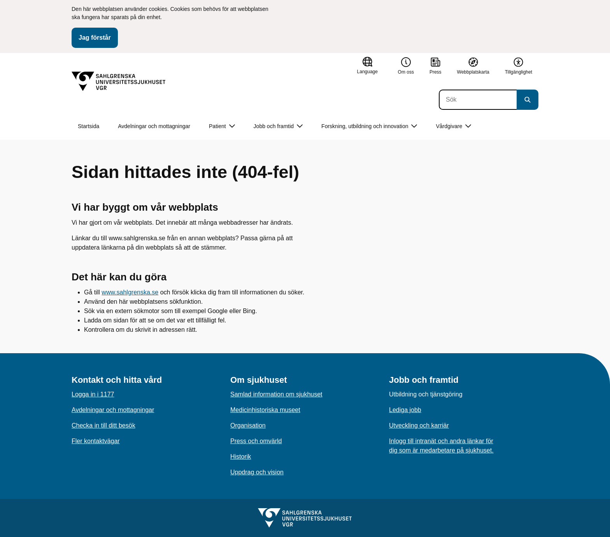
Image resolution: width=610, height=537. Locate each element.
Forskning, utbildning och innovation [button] (369, 126)
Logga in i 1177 (93, 394)
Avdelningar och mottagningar (154, 126)
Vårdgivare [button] (453, 126)
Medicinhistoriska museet (265, 410)
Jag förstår (95, 37)
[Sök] (478, 100)
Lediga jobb (405, 410)
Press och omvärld (256, 441)
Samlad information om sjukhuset (276, 394)
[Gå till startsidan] (119, 81)
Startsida (88, 126)
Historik (240, 456)
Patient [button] (222, 126)
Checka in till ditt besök (103, 425)
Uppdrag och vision (257, 472)
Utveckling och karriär (419, 425)
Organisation (248, 425)
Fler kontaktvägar (96, 441)
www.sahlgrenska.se (130, 292)
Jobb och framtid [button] (278, 126)
